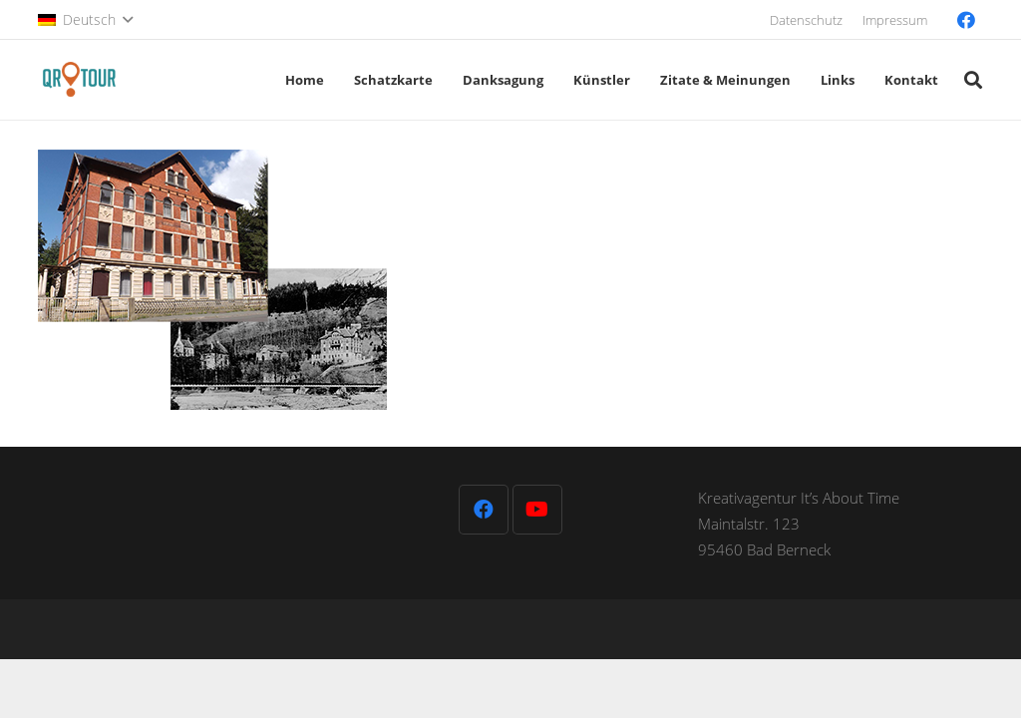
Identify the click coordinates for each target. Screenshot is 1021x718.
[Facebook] (966, 20)
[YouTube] (537, 510)
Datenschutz (806, 20)
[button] (85, 20)
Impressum (894, 20)
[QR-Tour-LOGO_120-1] (79, 80)
